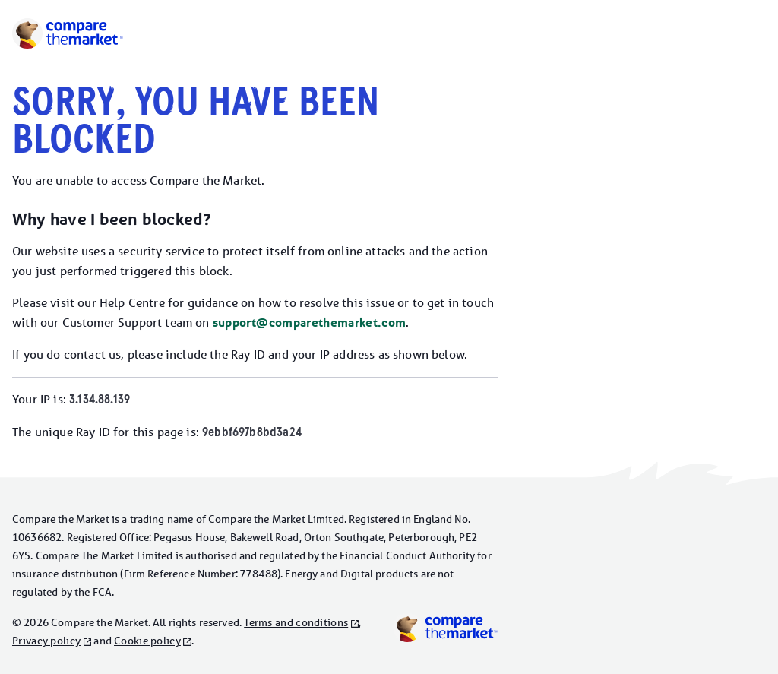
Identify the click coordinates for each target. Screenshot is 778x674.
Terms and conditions (296, 622)
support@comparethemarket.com (309, 323)
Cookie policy (147, 640)
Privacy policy (46, 640)
